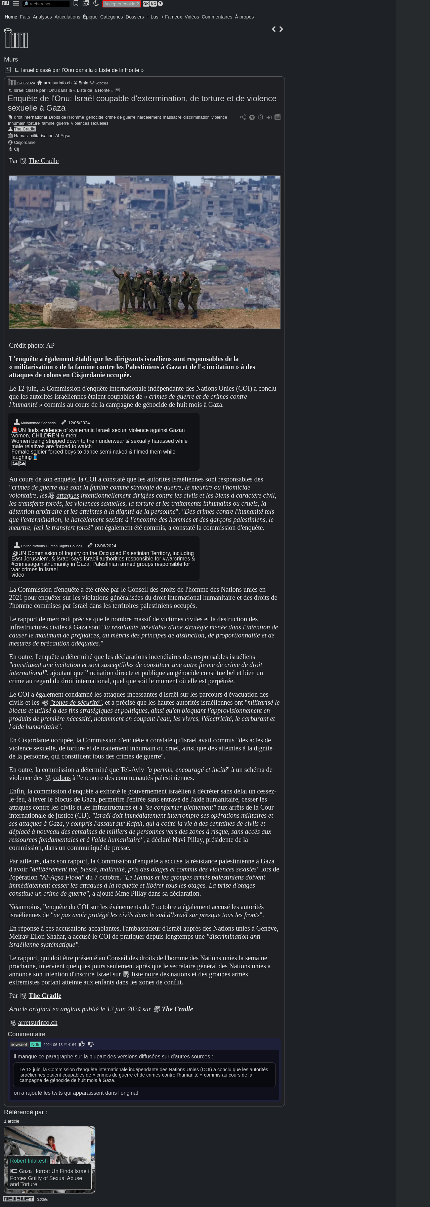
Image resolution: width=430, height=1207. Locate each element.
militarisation (41, 135)
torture (34, 123)
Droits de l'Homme (66, 117)
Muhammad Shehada (34, 422)
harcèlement (149, 117)
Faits (25, 17)
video (17, 575)
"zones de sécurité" (75, 702)
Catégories (111, 17)
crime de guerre (120, 117)
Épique (90, 17)
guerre (62, 123)
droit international (30, 117)
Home (11, 17)
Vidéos (192, 17)
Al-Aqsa (63, 135)
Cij (16, 149)
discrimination (196, 117)
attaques (67, 495)
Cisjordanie (25, 142)
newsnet (19, 1044)
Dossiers (135, 17)
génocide (94, 117)
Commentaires (217, 17)
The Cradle (24, 128)
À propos (244, 17)
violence (219, 117)
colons (62, 777)
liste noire (145, 974)
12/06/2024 (75, 422)
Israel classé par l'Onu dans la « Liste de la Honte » (78, 70)
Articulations (67, 17)
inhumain (17, 123)
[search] (46, 4)
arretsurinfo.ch (58, 82)
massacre (172, 117)
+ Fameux (171, 17)
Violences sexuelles (90, 123)
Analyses (42, 17)
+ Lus (153, 17)
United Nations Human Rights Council (47, 545)
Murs (11, 59)
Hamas (21, 135)
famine (48, 123)
